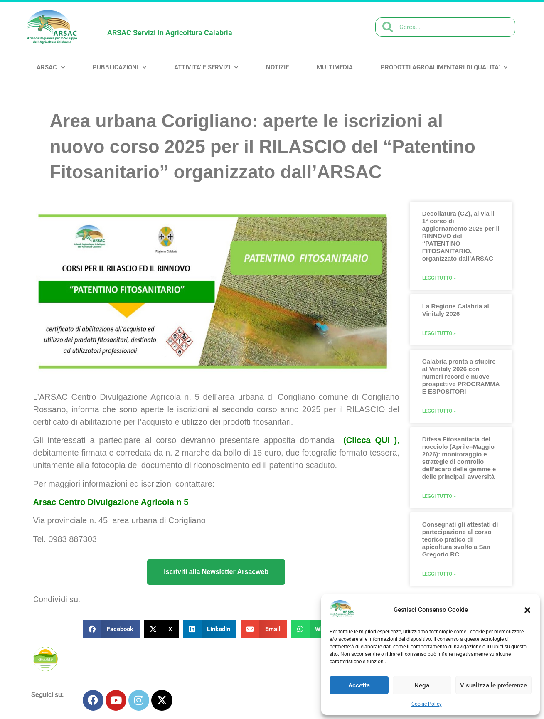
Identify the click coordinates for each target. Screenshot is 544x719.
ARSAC (51, 67)
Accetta (359, 685)
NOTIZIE (277, 67)
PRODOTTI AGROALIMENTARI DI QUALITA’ (444, 67)
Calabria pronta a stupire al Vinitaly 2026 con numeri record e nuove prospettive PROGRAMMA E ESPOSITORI (461, 376)
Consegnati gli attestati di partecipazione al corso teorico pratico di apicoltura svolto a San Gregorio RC (460, 539)
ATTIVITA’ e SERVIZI (206, 67)
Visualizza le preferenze (493, 685)
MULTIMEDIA (335, 67)
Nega (421, 685)
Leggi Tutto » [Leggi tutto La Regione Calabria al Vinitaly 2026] (439, 333)
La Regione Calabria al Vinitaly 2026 (455, 310)
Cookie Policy (426, 704)
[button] (527, 610)
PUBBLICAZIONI (119, 67)
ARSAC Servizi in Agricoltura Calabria (169, 32)
